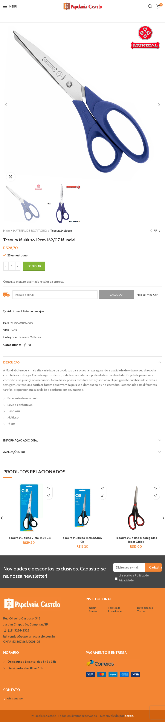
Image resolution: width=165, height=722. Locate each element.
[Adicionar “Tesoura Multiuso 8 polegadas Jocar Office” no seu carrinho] (156, 496)
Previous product (151, 231)
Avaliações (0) (14, 452)
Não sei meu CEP (147, 294)
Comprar (34, 266)
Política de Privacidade (115, 609)
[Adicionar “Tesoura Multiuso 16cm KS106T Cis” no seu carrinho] (102, 496)
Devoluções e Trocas (145, 609)
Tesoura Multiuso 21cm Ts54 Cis (29, 538)
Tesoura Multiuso (61, 230)
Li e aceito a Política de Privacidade (134, 577)
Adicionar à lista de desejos (25, 311)
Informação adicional (20, 440)
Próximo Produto (159, 231)
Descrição (11, 362)
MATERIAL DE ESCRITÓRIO (30, 230)
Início (6, 230)
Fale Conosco (14, 698)
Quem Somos (93, 609)
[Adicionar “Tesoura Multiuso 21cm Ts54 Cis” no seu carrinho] (48, 496)
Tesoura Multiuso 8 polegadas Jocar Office (136, 540)
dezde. (129, 716)
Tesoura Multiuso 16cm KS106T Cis (82, 540)
